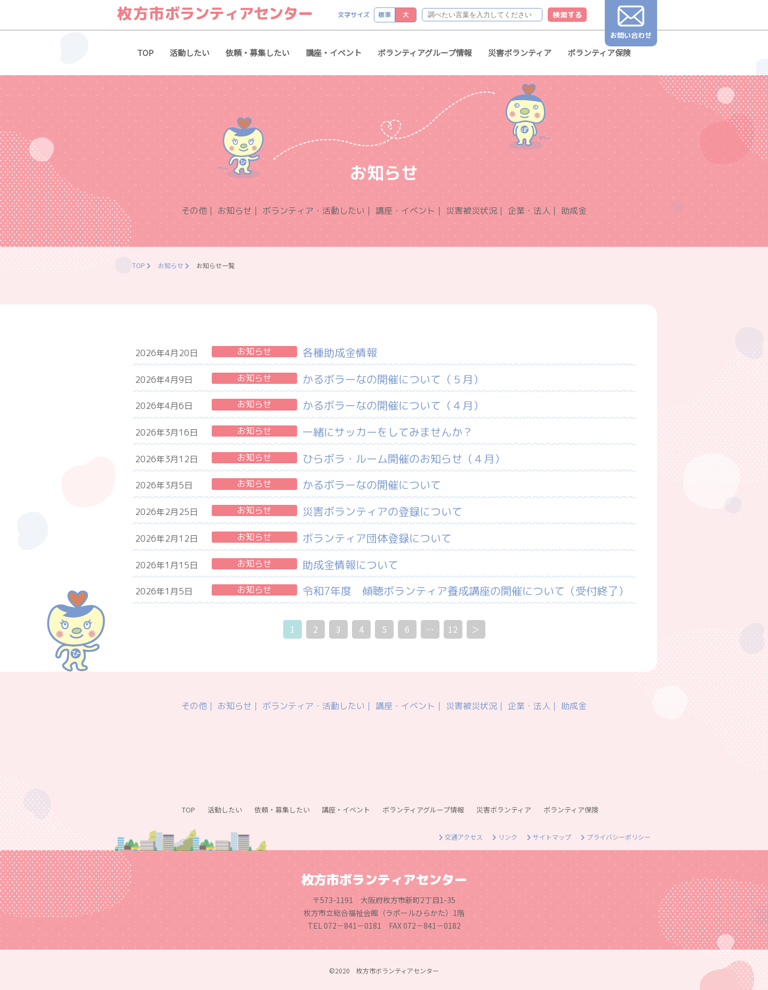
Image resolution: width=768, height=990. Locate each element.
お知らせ (235, 210)
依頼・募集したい (258, 52)
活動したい (190, 52)
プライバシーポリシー (616, 836)
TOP (145, 52)
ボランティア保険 (599, 52)
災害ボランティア (519, 52)
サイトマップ (549, 836)
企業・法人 (529, 210)
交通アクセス (461, 836)
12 (453, 629)
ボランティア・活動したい (313, 210)
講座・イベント (334, 52)
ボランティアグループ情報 (425, 52)
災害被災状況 (471, 210)
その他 (194, 210)
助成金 (574, 210)
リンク (504, 836)
